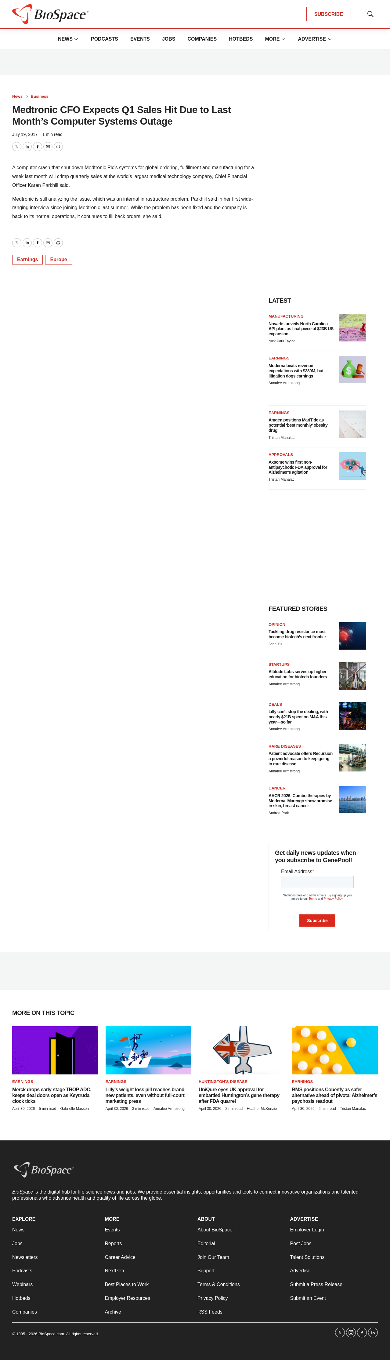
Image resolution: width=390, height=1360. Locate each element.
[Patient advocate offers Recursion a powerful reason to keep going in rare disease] (352, 757)
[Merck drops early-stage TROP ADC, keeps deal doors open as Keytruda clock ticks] (55, 1050)
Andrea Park (279, 813)
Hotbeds (241, 39)
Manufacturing (286, 316)
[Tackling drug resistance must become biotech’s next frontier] (352, 636)
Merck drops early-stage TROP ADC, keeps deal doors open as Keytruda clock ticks (51, 1095)
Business (40, 96)
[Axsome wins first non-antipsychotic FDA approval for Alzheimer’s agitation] (352, 466)
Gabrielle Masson (74, 1109)
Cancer (277, 788)
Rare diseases (285, 746)
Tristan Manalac (281, 438)
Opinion (277, 624)
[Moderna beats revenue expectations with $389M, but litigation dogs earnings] (352, 369)
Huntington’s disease (223, 1081)
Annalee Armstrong (284, 383)
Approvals (281, 454)
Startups (279, 664)
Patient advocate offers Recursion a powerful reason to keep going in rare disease (301, 758)
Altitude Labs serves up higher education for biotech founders (298, 674)
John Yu (275, 644)
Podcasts (104, 39)
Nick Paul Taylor (282, 341)
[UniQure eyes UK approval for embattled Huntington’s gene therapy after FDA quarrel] (242, 1050)
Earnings (27, 259)
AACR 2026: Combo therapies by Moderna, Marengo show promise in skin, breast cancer (300, 800)
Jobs (168, 39)
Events (140, 39)
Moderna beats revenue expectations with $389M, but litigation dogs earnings (296, 370)
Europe (58, 259)
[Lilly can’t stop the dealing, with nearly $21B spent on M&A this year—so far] (352, 716)
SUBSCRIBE (328, 14)
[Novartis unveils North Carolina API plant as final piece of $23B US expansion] (352, 327)
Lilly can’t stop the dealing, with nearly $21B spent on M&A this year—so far (298, 716)
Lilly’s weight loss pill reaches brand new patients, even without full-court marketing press (145, 1095)
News (65, 39)
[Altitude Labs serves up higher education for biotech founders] (352, 676)
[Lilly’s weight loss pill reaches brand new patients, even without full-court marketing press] (149, 1050)
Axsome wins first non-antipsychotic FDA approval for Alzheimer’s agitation (298, 467)
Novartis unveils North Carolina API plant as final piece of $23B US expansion (301, 329)
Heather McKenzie (262, 1109)
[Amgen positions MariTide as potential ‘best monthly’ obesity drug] (352, 424)
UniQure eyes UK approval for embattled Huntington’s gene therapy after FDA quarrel (239, 1095)
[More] (76, 39)
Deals (275, 704)
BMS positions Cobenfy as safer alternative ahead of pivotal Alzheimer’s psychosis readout (334, 1095)
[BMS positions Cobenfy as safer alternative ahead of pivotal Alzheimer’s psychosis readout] (335, 1050)
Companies (202, 39)
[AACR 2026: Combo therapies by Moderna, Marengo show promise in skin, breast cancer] (352, 799)
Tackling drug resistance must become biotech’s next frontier (297, 634)
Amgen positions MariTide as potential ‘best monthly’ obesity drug (298, 425)
